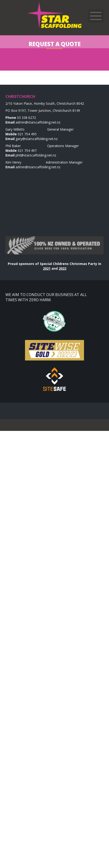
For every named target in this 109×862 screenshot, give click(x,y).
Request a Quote (55, 44)
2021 (46, 268)
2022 (62, 268)
